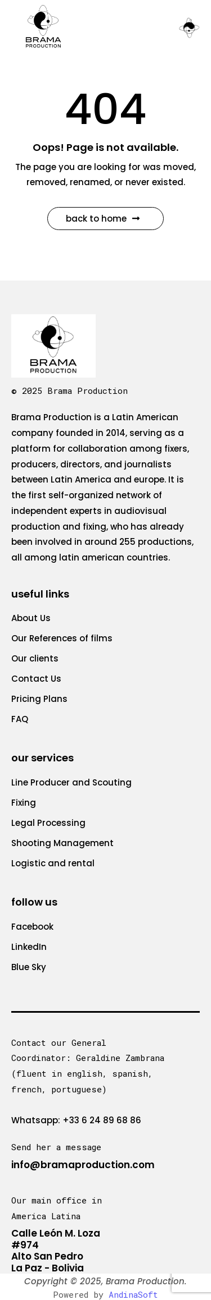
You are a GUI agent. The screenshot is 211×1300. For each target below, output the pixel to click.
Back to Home (103, 218)
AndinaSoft (133, 1294)
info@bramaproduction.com (83, 1165)
